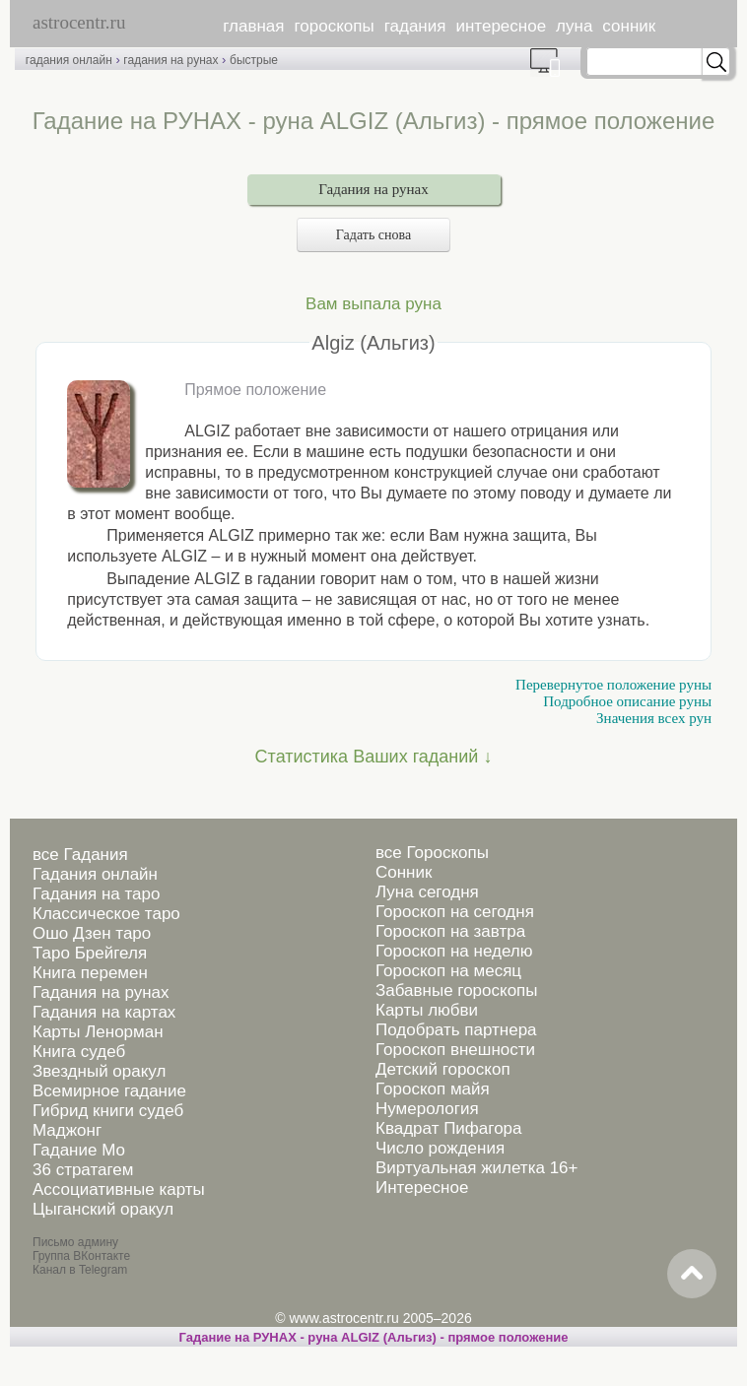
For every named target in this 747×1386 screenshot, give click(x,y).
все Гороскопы (432, 852)
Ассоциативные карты (119, 1189)
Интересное (421, 1187)
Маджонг (67, 1130)
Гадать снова (373, 235)
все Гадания (80, 854)
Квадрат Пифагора (448, 1128)
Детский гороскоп (442, 1069)
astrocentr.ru (79, 22)
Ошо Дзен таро (92, 933)
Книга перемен (90, 972)
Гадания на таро (96, 894)
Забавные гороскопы (456, 990)
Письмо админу (75, 1242)
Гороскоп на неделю (453, 951)
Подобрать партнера (456, 1030)
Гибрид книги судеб (108, 1110)
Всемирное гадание (109, 1091)
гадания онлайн (69, 60)
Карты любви (426, 1010)
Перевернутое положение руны (613, 685)
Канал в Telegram (80, 1270)
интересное (500, 26)
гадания (415, 26)
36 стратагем (83, 1169)
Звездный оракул (99, 1071)
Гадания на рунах (373, 189)
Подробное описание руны (627, 701)
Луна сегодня (427, 892)
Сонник (403, 872)
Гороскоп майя (432, 1089)
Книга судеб (79, 1051)
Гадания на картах (104, 1012)
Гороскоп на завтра (450, 931)
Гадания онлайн (95, 874)
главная (253, 26)
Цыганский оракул (103, 1209)
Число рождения (440, 1148)
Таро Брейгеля (90, 953)
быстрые (254, 60)
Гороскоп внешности (455, 1049)
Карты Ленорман (98, 1032)
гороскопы (334, 26)
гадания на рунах (170, 60)
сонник (628, 26)
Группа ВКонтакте (81, 1256)
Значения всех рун (654, 718)
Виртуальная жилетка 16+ (476, 1167)
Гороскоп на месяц (448, 970)
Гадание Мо (79, 1150)
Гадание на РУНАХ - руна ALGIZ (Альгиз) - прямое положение (373, 1337)
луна (574, 26)
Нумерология (427, 1108)
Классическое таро (106, 913)
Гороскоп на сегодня (454, 911)
